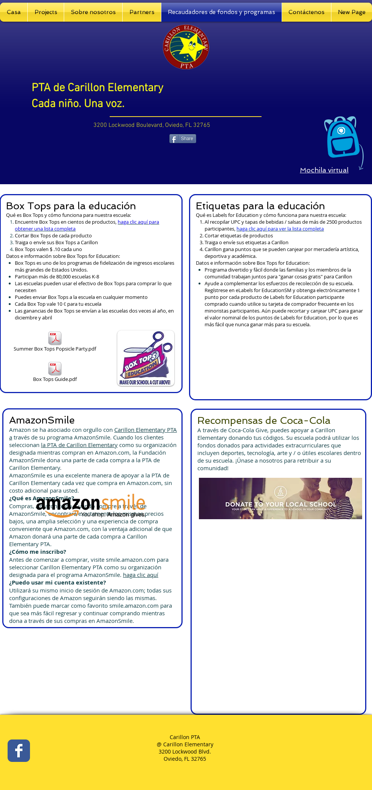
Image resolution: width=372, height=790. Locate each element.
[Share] (182, 138)
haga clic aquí (140, 574)
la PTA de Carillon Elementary (79, 445)
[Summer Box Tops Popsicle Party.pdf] (55, 341)
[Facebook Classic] (19, 750)
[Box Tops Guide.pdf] (54, 372)
